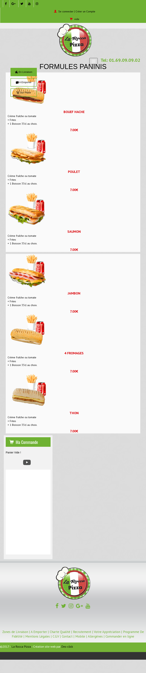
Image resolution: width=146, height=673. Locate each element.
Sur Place (24, 92)
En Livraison (23, 72)
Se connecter (65, 11)
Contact (67, 636)
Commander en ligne (120, 636)
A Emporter (24, 82)
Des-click (67, 646)
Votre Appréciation (107, 632)
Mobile (80, 636)
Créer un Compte (85, 11)
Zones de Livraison (15, 632)
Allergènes (95, 636)
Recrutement (82, 632)
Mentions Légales (37, 636)
